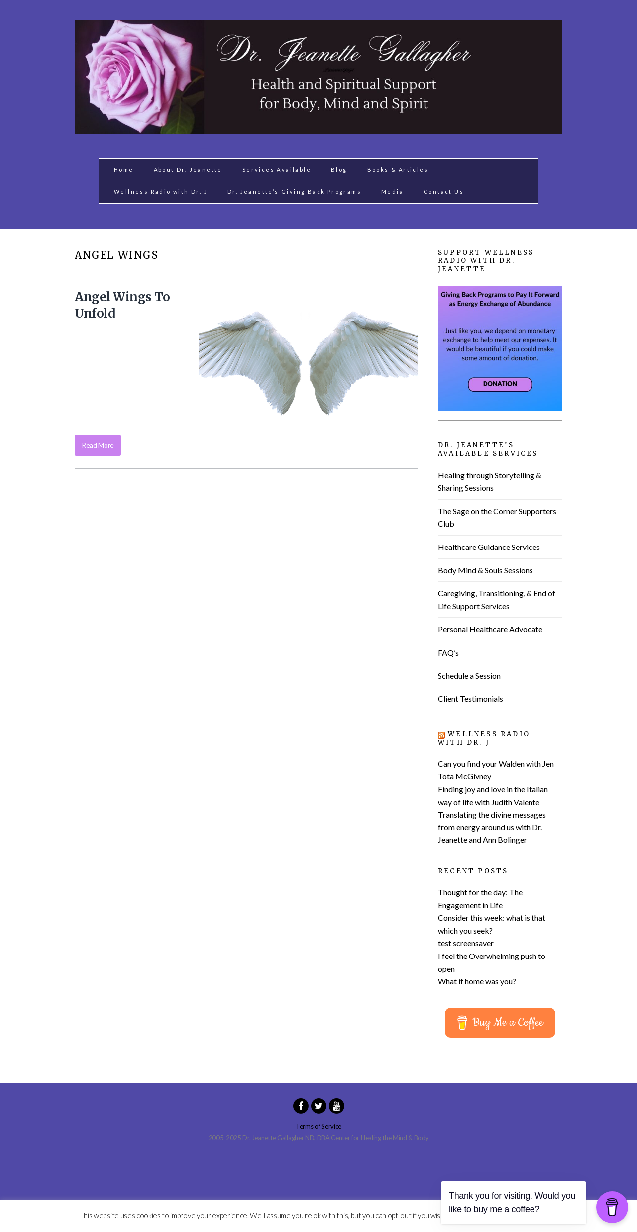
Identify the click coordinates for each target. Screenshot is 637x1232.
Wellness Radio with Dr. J (161, 191)
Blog (339, 169)
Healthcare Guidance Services (489, 546)
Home (124, 169)
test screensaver (466, 943)
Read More (98, 445)
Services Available (276, 169)
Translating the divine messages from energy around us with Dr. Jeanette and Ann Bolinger (492, 827)
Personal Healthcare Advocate (490, 629)
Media (392, 191)
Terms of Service (318, 1126)
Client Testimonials (470, 698)
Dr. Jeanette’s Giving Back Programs (294, 191)
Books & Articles (397, 169)
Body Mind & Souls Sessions (485, 570)
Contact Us (444, 191)
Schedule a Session (469, 675)
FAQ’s (448, 652)
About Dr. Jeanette (188, 169)
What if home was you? (477, 981)
